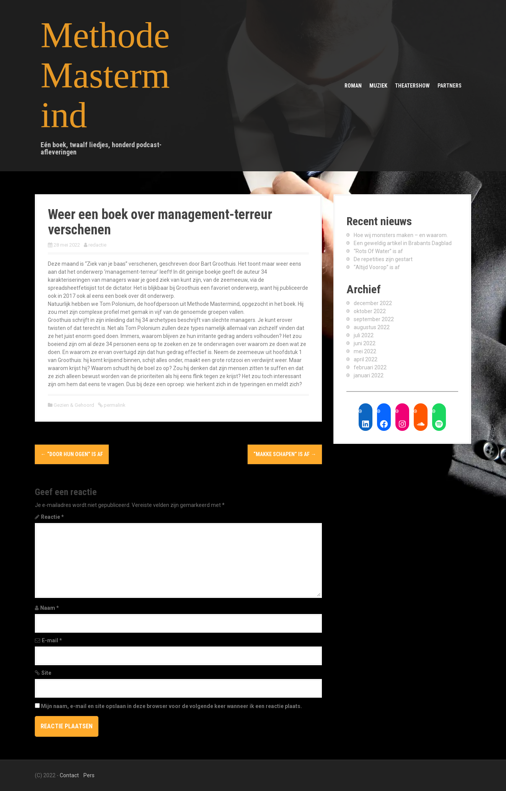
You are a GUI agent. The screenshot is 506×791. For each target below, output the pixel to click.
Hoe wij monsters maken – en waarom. (401, 235)
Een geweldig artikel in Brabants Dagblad (403, 243)
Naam (49, 608)
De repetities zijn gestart (383, 259)
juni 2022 (364, 343)
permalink (114, 405)
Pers (89, 775)
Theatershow (412, 86)
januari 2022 (369, 375)
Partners (449, 86)
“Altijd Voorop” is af (377, 267)
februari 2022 (370, 367)
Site (46, 673)
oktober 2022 (370, 311)
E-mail (52, 640)
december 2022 (373, 303)
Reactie (52, 517)
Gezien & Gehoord (74, 405)
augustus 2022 (372, 327)
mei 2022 (365, 351)
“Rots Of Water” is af (378, 251)
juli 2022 (364, 335)
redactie (97, 245)
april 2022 (365, 359)
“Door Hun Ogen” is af (72, 454)
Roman (353, 86)
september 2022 (374, 319)
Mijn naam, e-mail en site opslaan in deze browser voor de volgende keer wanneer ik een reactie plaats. (171, 706)
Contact (69, 775)
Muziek (378, 86)
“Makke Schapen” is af (284, 454)
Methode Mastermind (105, 75)
